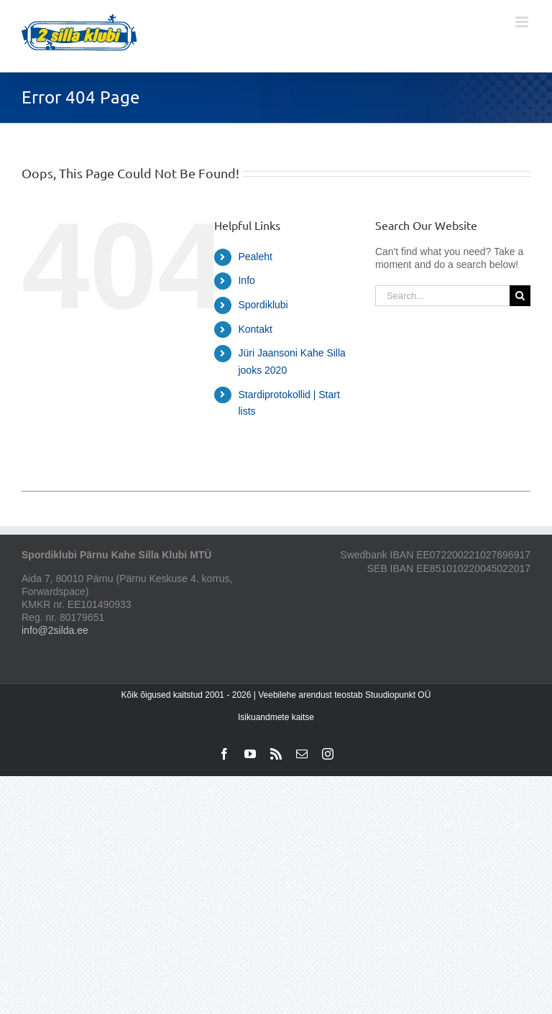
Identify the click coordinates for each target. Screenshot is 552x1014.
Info (246, 280)
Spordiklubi (263, 304)
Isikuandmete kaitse (276, 717)
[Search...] (442, 295)
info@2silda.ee (55, 630)
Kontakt (255, 329)
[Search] (520, 295)
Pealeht (255, 256)
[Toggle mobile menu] (522, 21)
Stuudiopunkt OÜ (398, 695)
